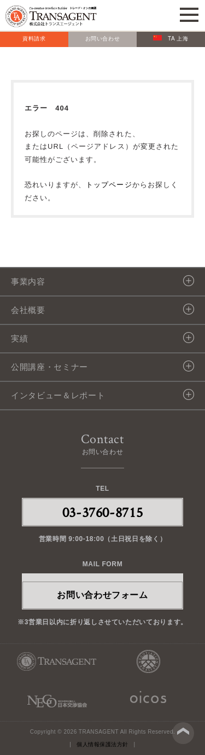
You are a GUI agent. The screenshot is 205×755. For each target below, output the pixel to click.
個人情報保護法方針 (102, 744)
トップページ (109, 185)
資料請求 (34, 39)
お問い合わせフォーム (102, 595)
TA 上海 (170, 38)
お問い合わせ (102, 39)
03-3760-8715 (102, 512)
